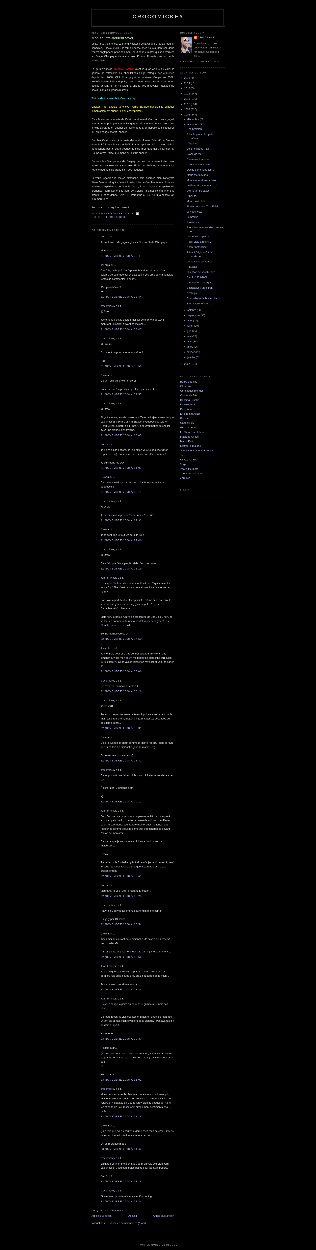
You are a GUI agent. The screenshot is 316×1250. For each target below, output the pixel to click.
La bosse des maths (198, 164)
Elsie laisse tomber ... (199, 303)
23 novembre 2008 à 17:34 (121, 1201)
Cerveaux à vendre (198, 159)
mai (189, 336)
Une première (195, 128)
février (191, 351)
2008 (187, 114)
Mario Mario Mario (197, 174)
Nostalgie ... (194, 293)
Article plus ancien (163, 1215)
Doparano (186, 409)
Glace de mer (194, 153)
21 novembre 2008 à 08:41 (121, 255)
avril (190, 341)
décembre (193, 119)
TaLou (104, 264)
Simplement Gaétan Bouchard (197, 450)
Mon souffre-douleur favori (202, 180)
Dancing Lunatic (189, 400)
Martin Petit (186, 441)
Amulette (192, 266)
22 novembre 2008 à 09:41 (121, 876)
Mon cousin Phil (196, 201)
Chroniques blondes (192, 390)
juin (189, 330)
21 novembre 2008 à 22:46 (121, 540)
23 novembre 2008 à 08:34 (121, 989)
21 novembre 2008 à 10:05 (121, 435)
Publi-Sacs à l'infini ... (199, 241)
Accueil (132, 1215)
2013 (187, 88)
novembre (193, 124)
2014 (187, 83)
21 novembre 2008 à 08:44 (121, 296)
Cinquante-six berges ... (200, 282)
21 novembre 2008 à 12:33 (121, 520)
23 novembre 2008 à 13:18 (121, 1181)
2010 (187, 104)
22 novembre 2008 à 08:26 (121, 691)
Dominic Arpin (188, 404)
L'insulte (191, 195)
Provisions (193, 222)
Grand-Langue (188, 427)
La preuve (192, 216)
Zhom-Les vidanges (191, 473)
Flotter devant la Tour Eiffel (202, 206)
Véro (103, 236)
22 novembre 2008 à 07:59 (121, 638)
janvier (191, 357)
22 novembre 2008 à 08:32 (121, 760)
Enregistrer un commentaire (107, 1210)
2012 (187, 93)
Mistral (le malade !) (191, 445)
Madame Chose (189, 436)
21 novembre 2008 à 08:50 (121, 366)
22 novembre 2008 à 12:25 (121, 896)
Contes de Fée (188, 395)
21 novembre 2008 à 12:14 (121, 491)
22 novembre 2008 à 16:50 (121, 956)
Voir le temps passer (198, 190)
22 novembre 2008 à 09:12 (121, 801)
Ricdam (105, 1047)
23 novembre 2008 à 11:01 (121, 1079)
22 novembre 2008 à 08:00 (121, 671)
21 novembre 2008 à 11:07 (121, 467)
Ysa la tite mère (189, 468)
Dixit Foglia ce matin (198, 148)
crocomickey (158, 17)
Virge (183, 464)
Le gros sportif (115, 217)
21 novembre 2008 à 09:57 (121, 394)
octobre (192, 309)
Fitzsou (184, 418)
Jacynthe (106, 648)
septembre (194, 315)
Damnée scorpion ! (198, 236)
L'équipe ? (193, 143)
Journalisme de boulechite (202, 298)
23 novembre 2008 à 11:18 (121, 1116)
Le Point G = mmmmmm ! (201, 185)
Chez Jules (186, 386)
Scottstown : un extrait (199, 287)
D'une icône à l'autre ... (200, 261)
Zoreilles (185, 477)
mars (190, 346)
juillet (190, 325)
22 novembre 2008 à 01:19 (121, 568)
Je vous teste (194, 211)
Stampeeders (148, 621)
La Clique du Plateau (192, 432)
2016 (187, 77)
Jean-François (109, 577)
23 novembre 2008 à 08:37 (121, 1038)
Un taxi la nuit (188, 459)
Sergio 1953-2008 (197, 277)
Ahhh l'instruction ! (197, 247)
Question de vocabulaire (201, 272)
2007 (187, 363)
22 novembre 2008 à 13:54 (121, 924)
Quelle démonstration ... (200, 169)
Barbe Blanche (188, 381)
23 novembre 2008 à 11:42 (121, 1148)
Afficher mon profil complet (199, 62)
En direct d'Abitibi (190, 413)
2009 (187, 109)
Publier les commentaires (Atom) (127, 1223)
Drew (104, 375)
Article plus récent (101, 1215)
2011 (187, 98)
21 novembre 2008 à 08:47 (121, 329)
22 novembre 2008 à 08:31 (121, 728)
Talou (183, 455)
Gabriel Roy (187, 422)
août (190, 320)
